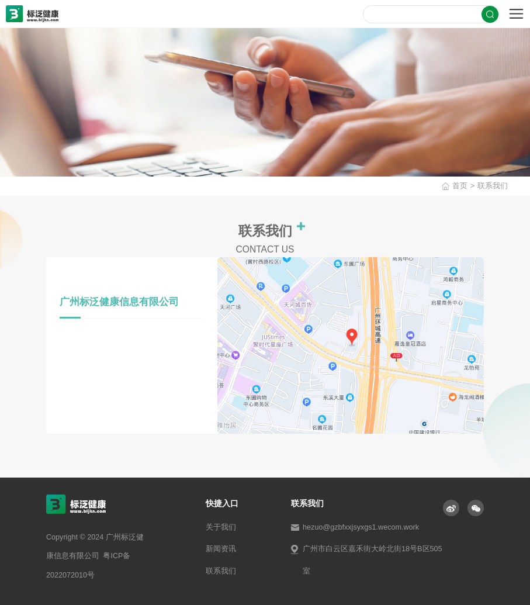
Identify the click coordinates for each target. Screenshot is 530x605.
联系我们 (497, 185)
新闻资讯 (221, 549)
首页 (464, 185)
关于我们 (221, 527)
